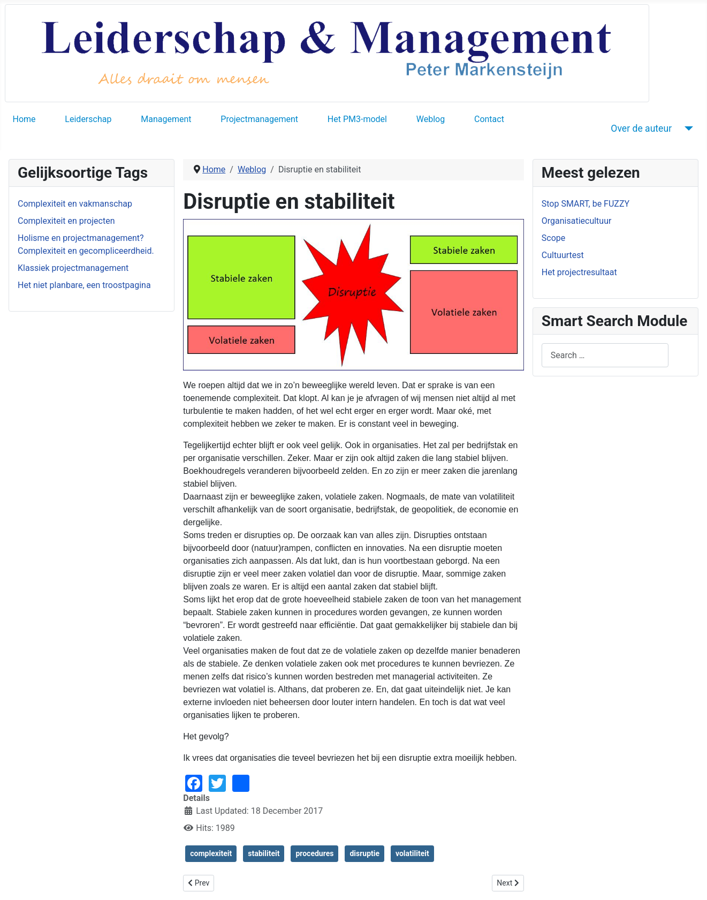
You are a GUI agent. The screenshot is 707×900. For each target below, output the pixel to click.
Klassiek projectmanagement (73, 268)
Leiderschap (88, 119)
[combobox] (605, 355)
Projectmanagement (259, 119)
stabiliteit (263, 853)
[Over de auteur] (686, 128)
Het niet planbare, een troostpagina (84, 285)
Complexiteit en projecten (66, 221)
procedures (314, 853)
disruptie (364, 853)
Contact (489, 119)
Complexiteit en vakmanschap (75, 204)
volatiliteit (412, 853)
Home (24, 119)
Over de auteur (641, 128)
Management (166, 119)
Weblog (430, 119)
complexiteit (211, 853)
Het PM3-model (357, 119)
